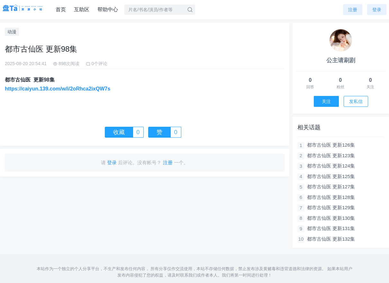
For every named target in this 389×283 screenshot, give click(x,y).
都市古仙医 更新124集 (331, 165)
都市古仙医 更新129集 (331, 207)
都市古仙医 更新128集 (331, 197)
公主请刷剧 (340, 60)
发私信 (356, 101)
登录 (376, 9)
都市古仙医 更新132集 (331, 239)
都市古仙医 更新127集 (331, 186)
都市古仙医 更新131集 (331, 228)
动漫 (11, 31)
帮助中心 (107, 9)
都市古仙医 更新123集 (331, 155)
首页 (61, 9)
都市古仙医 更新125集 (331, 176)
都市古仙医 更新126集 (331, 145)
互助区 (81, 9)
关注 (326, 101)
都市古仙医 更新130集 (331, 218)
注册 (352, 9)
